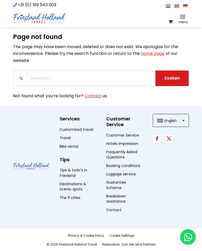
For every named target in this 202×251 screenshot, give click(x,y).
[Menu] (182, 16)
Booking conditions (123, 165)
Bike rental (69, 146)
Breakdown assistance (116, 199)
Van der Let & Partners (139, 244)
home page (153, 53)
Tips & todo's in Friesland (73, 173)
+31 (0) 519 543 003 (37, 5)
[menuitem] (183, 16)
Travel (65, 137)
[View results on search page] (172, 78)
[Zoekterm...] (101, 78)
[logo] (39, 18)
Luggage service (121, 174)
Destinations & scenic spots (73, 186)
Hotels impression (122, 143)
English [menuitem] (171, 120)
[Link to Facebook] (157, 139)
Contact (93, 96)
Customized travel (76, 129)
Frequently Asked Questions (121, 154)
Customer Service (122, 135)
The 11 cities (70, 197)
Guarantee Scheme (116, 185)
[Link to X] (169, 139)
